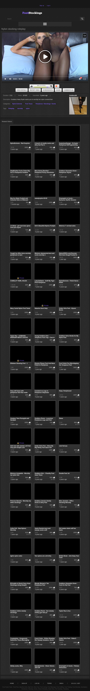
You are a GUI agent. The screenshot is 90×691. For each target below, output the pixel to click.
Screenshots (48, 90)
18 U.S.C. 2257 (75, 683)
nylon (28, 108)
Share (58, 90)
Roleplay (11, 108)
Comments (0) (68, 90)
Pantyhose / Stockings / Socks (46, 104)
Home (12, 683)
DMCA (61, 683)
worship (20, 108)
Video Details (22, 90)
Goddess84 (73, 95)
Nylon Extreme (17, 104)
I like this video (32, 86)
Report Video (34, 90)
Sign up (42, 5)
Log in (48, 5)
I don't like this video (51, 86)
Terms (49, 683)
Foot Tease (28, 104)
